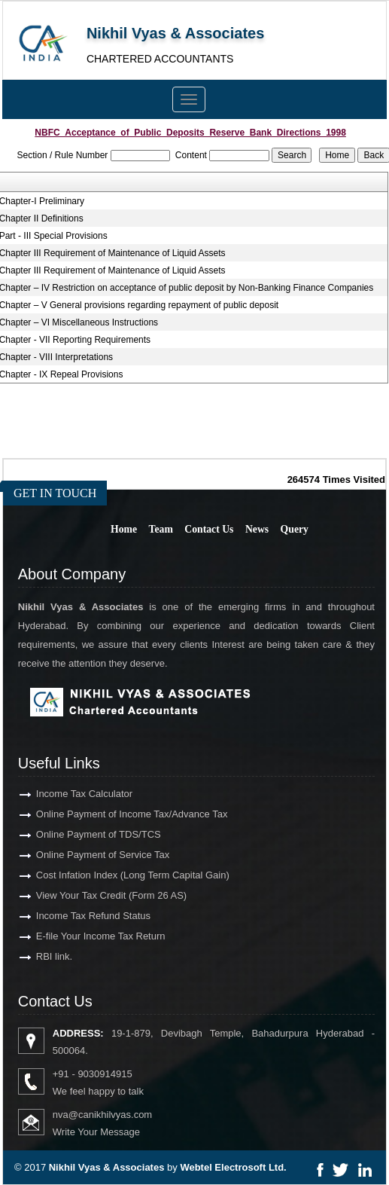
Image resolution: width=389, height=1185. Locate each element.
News (257, 529)
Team (161, 529)
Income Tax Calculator (71, 793)
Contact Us (208, 529)
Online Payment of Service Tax (90, 854)
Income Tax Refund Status (80, 915)
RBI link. (41, 956)
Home (124, 529)
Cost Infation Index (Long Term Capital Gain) (119, 875)
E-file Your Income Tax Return (87, 936)
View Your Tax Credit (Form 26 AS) (98, 895)
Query (294, 529)
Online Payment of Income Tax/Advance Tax (118, 814)
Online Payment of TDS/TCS (85, 834)
